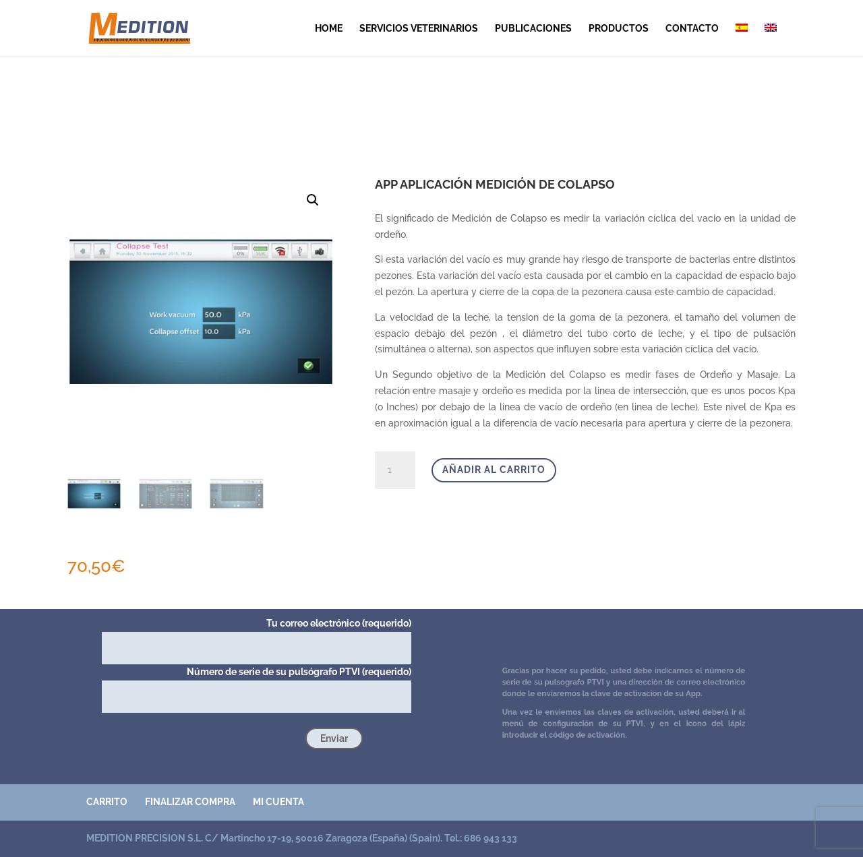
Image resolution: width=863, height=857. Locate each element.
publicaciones (533, 29)
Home (329, 29)
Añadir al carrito (493, 469)
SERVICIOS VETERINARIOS (418, 29)
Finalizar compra (190, 801)
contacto (692, 29)
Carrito (106, 801)
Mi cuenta (278, 801)
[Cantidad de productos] (395, 470)
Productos (619, 29)
